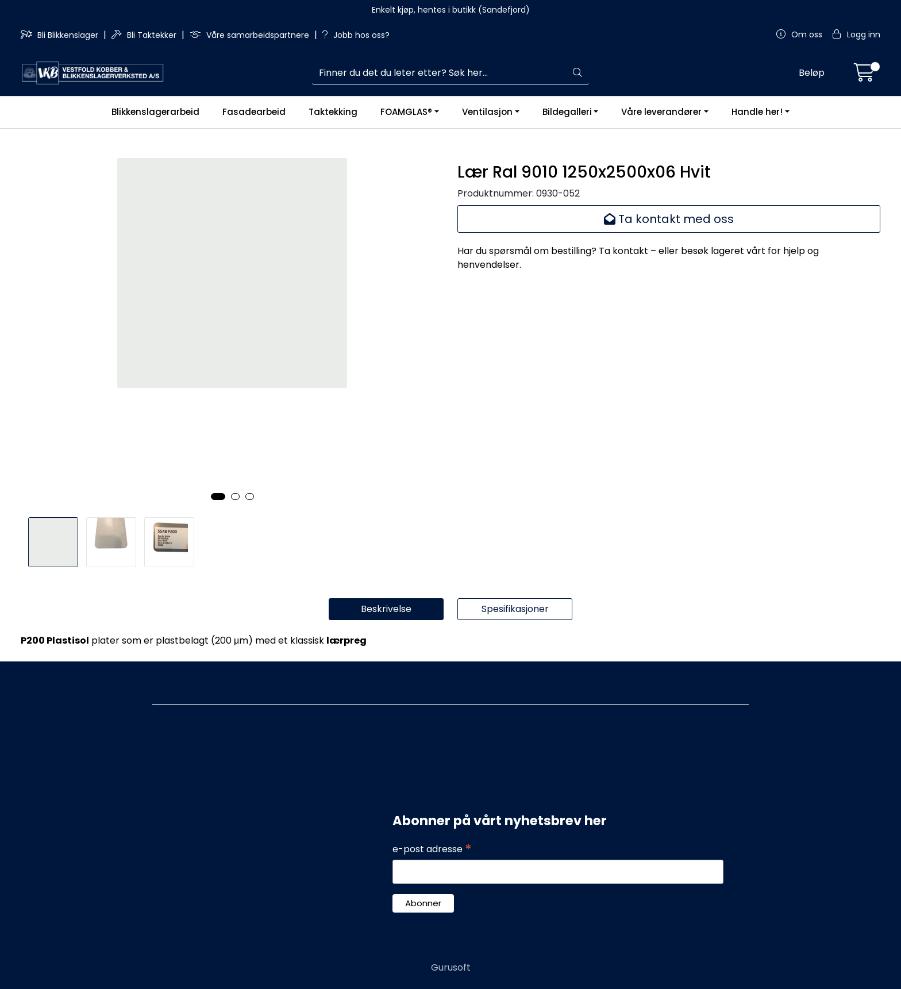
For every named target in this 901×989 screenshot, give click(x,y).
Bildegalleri (567, 112)
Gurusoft (451, 967)
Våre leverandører (661, 112)
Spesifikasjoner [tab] (515, 608)
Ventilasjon (487, 112)
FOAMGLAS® (406, 112)
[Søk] (439, 72)
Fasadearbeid (254, 112)
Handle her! (757, 112)
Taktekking (333, 112)
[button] (218, 496)
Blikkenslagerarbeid (155, 112)
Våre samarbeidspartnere (250, 35)
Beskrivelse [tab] (386, 608)
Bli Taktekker (145, 35)
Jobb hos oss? (356, 35)
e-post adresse (432, 849)
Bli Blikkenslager (61, 35)
